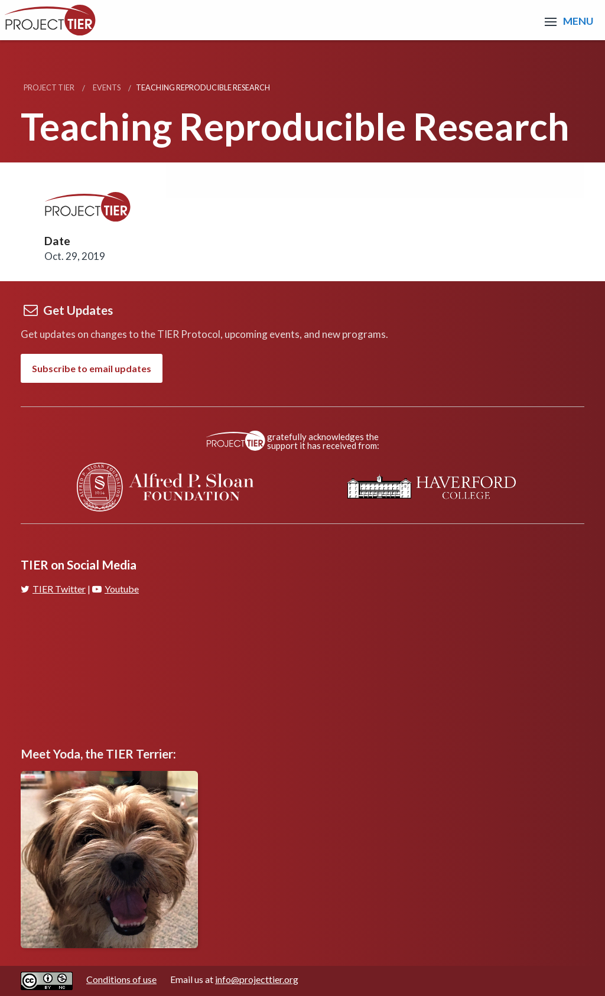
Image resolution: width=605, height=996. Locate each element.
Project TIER (49, 87)
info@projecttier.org (256, 979)
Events (107, 87)
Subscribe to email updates (91, 368)
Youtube (115, 588)
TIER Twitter (53, 588)
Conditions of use (121, 979)
